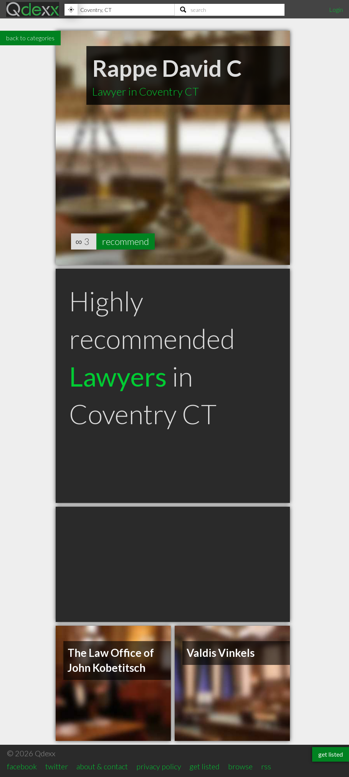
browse (240, 766)
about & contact (102, 766)
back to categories (30, 37)
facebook (22, 766)
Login (336, 9)
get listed (204, 766)
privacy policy (158, 766)
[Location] (119, 9)
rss (266, 766)
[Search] (230, 9)
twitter (56, 766)
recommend (125, 241)
